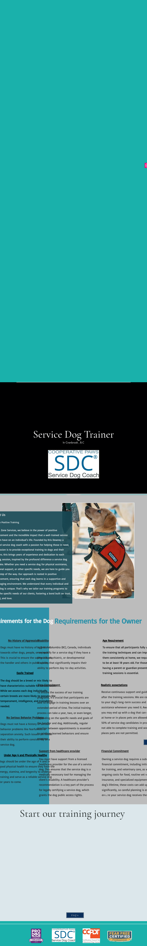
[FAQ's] (75, 915)
